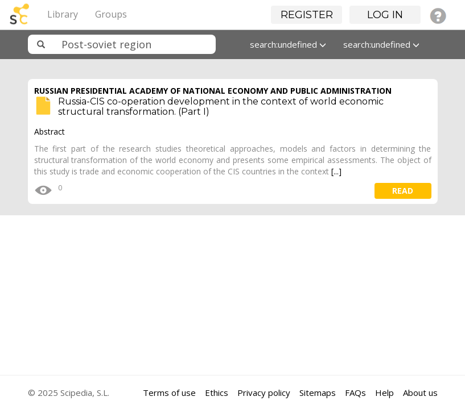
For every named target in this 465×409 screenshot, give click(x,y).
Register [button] (307, 15)
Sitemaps (317, 392)
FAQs (355, 392)
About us (420, 392)
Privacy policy (263, 392)
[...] (336, 171)
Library (62, 14)
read (402, 190)
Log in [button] (385, 15)
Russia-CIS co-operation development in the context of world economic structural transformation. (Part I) (221, 106)
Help (384, 392)
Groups (111, 14)
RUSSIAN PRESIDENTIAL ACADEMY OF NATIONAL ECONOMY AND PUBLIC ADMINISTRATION (213, 90)
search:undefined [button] (288, 44)
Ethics (216, 392)
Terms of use (169, 392)
